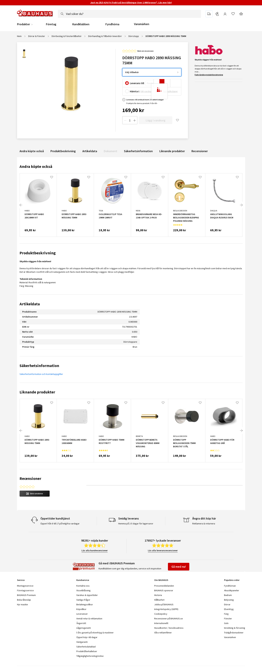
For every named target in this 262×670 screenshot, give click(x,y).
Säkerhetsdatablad (86, 646)
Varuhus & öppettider (87, 595)
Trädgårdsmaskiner (233, 632)
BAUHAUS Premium (26, 595)
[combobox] (129, 14)
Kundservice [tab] (82, 580)
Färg (226, 613)
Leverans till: (137, 83)
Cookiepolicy (160, 613)
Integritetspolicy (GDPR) (166, 609)
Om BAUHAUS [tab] (161, 580)
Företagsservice (25, 590)
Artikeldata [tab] (30, 303)
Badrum (228, 595)
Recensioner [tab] (30, 478)
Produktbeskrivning (63, 151)
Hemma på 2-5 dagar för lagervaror (135, 523)
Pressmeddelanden (164, 585)
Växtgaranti (82, 641)
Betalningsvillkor (84, 604)
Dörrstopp (133, 36)
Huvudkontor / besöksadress (168, 627)
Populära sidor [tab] (231, 580)
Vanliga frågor (83, 599)
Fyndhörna (112, 24)
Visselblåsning (83, 590)
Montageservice (25, 585)
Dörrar (227, 604)
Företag (51, 24)
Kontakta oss (83, 585)
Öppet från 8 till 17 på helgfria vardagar (60, 523)
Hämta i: (135, 91)
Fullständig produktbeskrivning (209, 74)
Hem (19, 36)
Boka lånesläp (24, 599)
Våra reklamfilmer (163, 632)
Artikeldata (89, 151)
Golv (226, 623)
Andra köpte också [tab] (36, 166)
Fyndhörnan (230, 585)
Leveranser (82, 613)
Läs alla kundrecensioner (95, 550)
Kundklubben (80, 24)
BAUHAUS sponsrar (163, 590)
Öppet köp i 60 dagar (86, 637)
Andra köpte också (32, 151)
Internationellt (161, 623)
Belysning (229, 599)
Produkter (23, 24)
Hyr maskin (22, 604)
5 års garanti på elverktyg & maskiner (95, 632)
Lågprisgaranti (83, 627)
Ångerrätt (81, 623)
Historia (158, 595)
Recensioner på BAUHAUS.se (168, 618)
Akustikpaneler (231, 590)
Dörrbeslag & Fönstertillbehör (67, 36)
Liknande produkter (172, 151)
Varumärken (141, 24)
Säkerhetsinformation (138, 151)
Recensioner (199, 151)
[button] (35, 494)
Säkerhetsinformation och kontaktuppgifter (41, 374)
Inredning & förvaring (234, 627)
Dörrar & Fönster (36, 36)
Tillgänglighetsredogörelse (90, 655)
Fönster (228, 618)
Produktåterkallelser (86, 651)
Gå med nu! (178, 567)
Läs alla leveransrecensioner (163, 550)
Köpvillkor (81, 609)
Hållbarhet (159, 599)
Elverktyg (229, 609)
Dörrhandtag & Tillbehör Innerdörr (105, 36)
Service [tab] (21, 580)
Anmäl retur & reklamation (89, 618)
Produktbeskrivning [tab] (38, 252)
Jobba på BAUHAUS (163, 604)
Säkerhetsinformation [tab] (39, 365)
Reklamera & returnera (203, 523)
